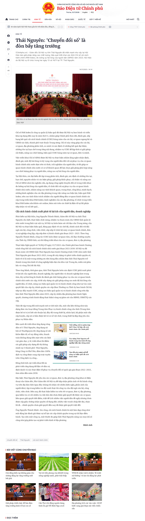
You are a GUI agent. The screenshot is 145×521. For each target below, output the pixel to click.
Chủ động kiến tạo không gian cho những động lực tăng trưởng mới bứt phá (20, 475)
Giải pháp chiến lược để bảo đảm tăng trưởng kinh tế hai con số (19, 504)
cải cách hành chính (40, 440)
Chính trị (26, 19)
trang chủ (12, 19)
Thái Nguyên (25, 440)
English (85, 12)
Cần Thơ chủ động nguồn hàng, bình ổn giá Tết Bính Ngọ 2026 (52, 504)
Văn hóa (48, 19)
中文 (92, 12)
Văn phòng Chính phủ (97, 27)
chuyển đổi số (12, 440)
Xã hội (58, 19)
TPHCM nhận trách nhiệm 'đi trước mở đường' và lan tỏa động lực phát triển (86, 475)
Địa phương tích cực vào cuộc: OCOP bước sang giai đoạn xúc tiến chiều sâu (87, 506)
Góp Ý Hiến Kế (95, 19)
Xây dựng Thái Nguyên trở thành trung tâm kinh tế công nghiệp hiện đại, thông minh (80, 341)
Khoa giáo (69, 19)
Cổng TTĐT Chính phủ (76, 27)
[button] (59, 27)
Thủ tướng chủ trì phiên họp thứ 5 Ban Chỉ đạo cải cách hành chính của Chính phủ (79, 327)
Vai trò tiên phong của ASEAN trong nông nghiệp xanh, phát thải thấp (53, 474)
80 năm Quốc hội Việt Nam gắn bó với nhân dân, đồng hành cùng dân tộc (33, 27)
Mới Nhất (130, 19)
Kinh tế (37, 19)
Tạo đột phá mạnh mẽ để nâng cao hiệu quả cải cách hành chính (79, 354)
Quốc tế (81, 19)
